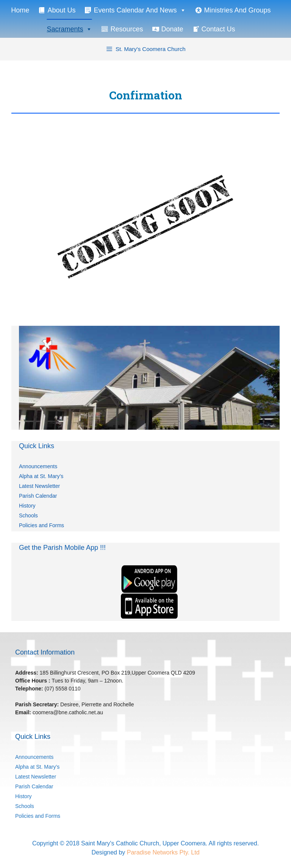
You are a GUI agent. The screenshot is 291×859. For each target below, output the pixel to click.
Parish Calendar (38, 496)
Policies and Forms (41, 525)
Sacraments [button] (69, 29)
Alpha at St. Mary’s (41, 476)
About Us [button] (61, 10)
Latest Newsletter (39, 486)
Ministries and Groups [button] (237, 10)
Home (20, 10)
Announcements (38, 466)
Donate (172, 29)
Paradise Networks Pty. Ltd (163, 852)
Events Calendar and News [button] (140, 10)
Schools (28, 515)
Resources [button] (126, 29)
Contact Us (218, 29)
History (27, 506)
